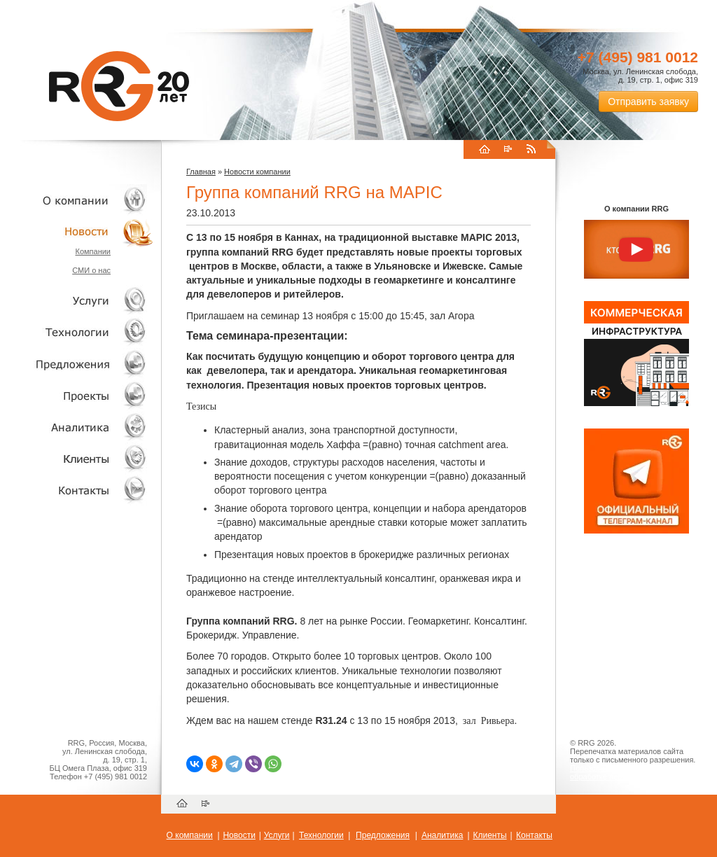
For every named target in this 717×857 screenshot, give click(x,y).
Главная (201, 171)
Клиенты (77, 458)
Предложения (383, 835)
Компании (93, 251)
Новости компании (257, 171)
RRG (119, 86)
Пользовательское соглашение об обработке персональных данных (631, 772)
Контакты (77, 490)
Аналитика (77, 427)
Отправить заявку (648, 101)
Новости (80, 231)
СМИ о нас (91, 270)
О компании (77, 200)
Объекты (77, 363)
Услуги (77, 300)
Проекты (77, 395)
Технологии (77, 332)
